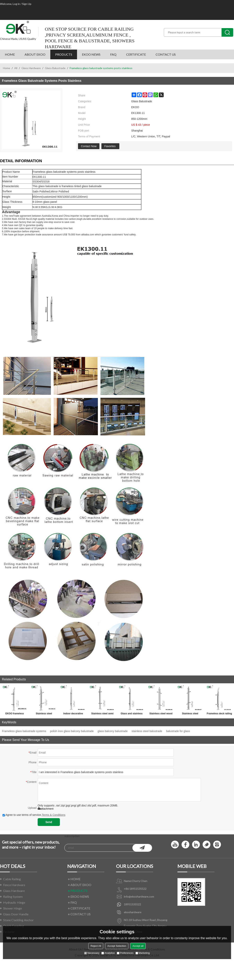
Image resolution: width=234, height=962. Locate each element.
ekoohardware (132, 912)
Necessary (91, 952)
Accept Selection (116, 945)
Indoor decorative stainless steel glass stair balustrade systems (73, 714)
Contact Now (89, 146)
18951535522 (132, 904)
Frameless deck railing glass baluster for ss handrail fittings (219, 714)
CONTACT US (166, 54)
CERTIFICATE (136, 54)
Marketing (143, 952)
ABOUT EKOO (35, 54)
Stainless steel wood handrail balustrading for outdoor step (161, 714)
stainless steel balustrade (147, 731)
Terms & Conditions (53, 814)
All (15, 68)
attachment (45, 808)
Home (6, 68)
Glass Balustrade (55, 68)
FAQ (113, 54)
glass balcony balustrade (113, 731)
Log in (16, 3)
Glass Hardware (31, 68)
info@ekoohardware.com (139, 896)
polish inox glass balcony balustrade (72, 731)
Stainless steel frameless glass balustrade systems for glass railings (44, 714)
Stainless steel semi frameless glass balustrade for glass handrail (102, 714)
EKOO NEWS (91, 54)
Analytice (108, 952)
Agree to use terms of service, (34, 814)
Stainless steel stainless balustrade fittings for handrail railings (190, 714)
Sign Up (26, 3)
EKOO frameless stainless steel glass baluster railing (14, 714)
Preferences (125, 952)
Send (48, 822)
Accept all (137, 945)
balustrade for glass (178, 731)
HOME (10, 54)
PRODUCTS (63, 54)
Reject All (95, 945)
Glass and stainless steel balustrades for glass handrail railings (131, 714)
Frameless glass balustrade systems (24, 731)
